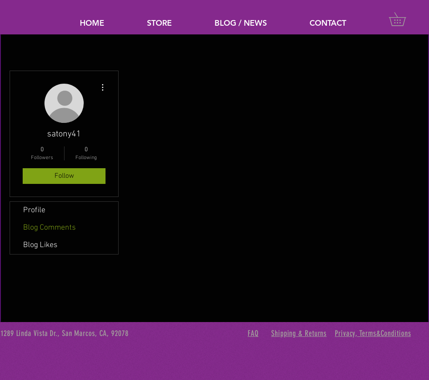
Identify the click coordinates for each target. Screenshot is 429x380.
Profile (34, 210)
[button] (404, 19)
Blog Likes (40, 245)
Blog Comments (49, 227)
